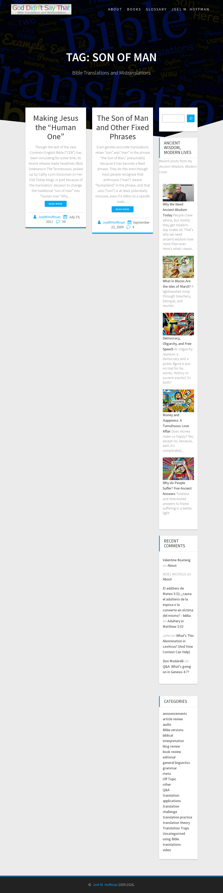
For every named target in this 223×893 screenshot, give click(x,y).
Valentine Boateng (177, 560)
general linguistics (176, 762)
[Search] (191, 118)
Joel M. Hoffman (190, 9)
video (167, 850)
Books (134, 9)
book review (172, 751)
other (167, 784)
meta (167, 773)
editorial (169, 757)
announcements (175, 713)
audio (167, 724)
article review (173, 719)
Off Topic (169, 779)
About (115, 9)
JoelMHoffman (49, 217)
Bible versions (173, 730)
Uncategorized (174, 833)
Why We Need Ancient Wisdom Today (175, 209)
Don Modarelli (173, 661)
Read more (56, 203)
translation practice (177, 817)
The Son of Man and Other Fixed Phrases (122, 127)
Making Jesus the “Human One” (55, 127)
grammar (170, 768)
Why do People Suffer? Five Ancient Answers (177, 488)
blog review (171, 746)
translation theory (176, 822)
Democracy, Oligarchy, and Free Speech (177, 343)
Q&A (166, 790)
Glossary (156, 9)
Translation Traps (176, 828)
